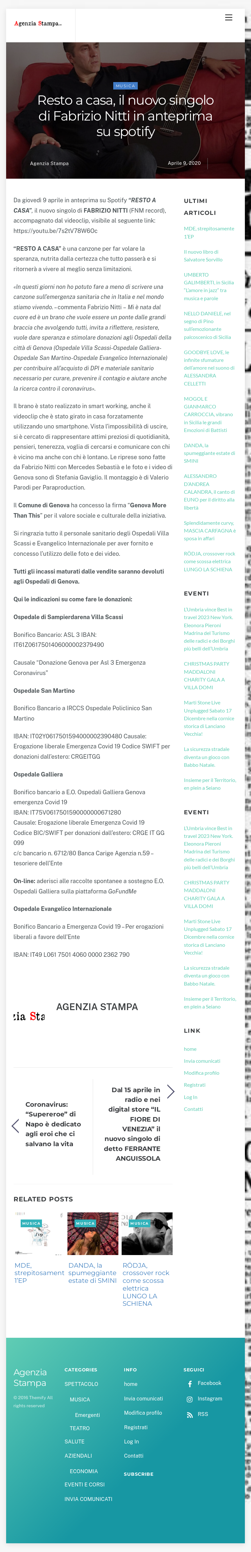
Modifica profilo (201, 1073)
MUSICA (126, 85)
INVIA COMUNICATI (88, 1499)
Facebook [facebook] (202, 1383)
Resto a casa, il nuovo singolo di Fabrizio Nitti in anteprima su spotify (125, 115)
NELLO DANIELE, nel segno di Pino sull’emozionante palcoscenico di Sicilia (207, 325)
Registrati (195, 1085)
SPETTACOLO (81, 1384)
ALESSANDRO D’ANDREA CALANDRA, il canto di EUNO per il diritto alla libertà (209, 491)
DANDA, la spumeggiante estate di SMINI (92, 1273)
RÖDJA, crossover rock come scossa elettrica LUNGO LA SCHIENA (146, 1285)
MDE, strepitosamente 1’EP (41, 1273)
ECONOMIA (84, 1471)
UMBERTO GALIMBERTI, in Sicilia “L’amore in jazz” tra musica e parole (209, 286)
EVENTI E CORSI (85, 1485)
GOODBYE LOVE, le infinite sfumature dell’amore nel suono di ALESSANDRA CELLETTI (209, 367)
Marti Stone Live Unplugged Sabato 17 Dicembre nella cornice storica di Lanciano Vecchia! (209, 718)
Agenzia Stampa (49, 163)
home (190, 1049)
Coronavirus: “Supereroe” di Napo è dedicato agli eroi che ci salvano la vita (53, 1124)
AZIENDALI (78, 1456)
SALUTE (75, 1442)
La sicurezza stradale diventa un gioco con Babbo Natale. (206, 757)
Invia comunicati (202, 1061)
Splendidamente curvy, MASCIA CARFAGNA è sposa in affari (210, 531)
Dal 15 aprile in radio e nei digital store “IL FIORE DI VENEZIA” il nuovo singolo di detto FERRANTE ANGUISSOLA (132, 1124)
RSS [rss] (196, 1414)
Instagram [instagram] (203, 1399)
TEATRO (80, 1428)
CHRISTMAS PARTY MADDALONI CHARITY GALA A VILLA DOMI (206, 675)
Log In (190, 1097)
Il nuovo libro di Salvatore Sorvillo (203, 255)
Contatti (193, 1109)
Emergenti (87, 1415)
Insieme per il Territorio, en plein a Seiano (210, 784)
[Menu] (228, 17)
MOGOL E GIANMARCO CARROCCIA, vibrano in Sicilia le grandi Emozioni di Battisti (208, 414)
